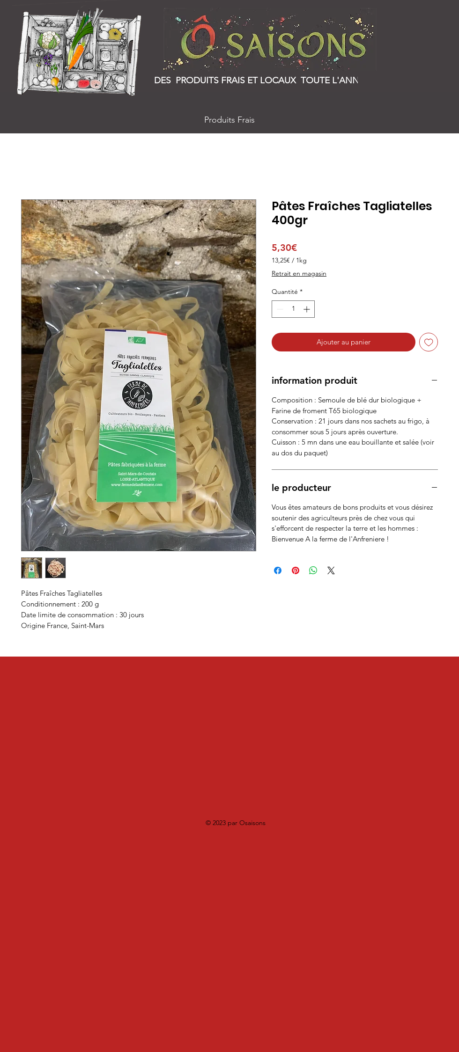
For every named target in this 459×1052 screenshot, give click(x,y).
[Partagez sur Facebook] (277, 570)
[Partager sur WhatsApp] (313, 570)
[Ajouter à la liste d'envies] (428, 342)
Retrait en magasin (299, 273)
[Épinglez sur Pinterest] (295, 570)
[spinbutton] (293, 309)
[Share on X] (331, 570)
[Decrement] (279, 309)
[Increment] (307, 309)
